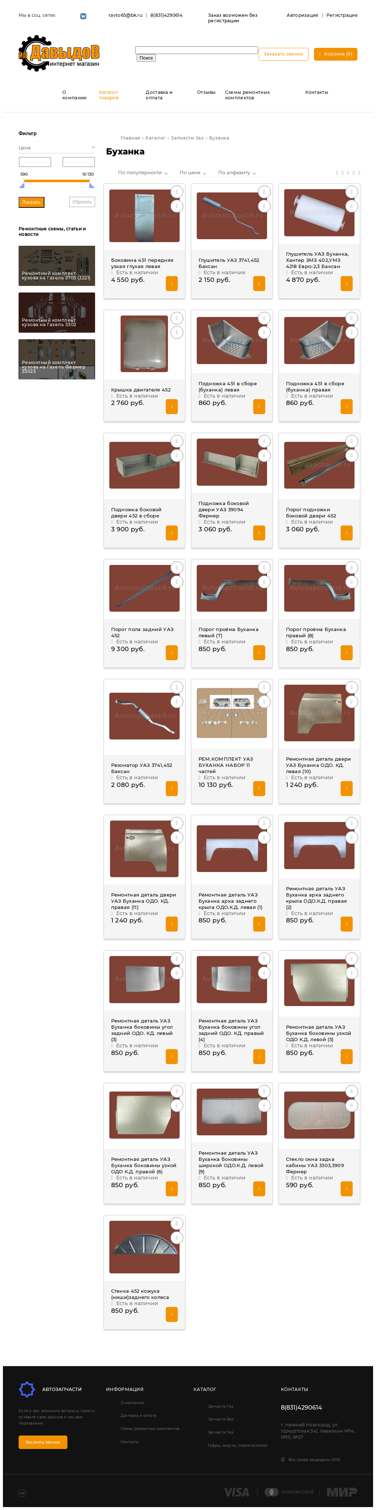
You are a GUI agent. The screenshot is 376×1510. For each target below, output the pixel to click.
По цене (190, 172)
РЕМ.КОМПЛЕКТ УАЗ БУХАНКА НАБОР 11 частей (226, 765)
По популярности (140, 172)
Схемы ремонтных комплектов (247, 94)
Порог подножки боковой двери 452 (311, 512)
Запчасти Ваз (221, 1419)
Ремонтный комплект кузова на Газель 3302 (49, 322)
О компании (74, 94)
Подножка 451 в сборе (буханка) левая (228, 387)
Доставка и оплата (159, 94)
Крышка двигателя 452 (141, 390)
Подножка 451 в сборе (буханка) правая (315, 387)
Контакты (316, 92)
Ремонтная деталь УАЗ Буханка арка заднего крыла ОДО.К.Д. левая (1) (231, 901)
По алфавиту (234, 172)
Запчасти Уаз (220, 1432)
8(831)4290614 (166, 15)
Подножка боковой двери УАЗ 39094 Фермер (224, 509)
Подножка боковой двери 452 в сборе (136, 512)
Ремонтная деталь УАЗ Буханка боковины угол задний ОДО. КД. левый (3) (142, 1030)
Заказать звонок (283, 54)
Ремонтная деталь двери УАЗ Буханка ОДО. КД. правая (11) (143, 901)
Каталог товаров (108, 94)
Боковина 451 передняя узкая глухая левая (142, 263)
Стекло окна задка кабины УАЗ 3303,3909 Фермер (315, 1165)
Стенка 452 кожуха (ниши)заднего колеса (140, 1294)
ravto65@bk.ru (125, 15)
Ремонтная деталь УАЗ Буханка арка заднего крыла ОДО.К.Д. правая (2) (316, 898)
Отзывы (206, 92)
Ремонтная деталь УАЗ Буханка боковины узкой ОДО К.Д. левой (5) (319, 1033)
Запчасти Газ (220, 1406)
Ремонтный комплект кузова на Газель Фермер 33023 (53, 367)
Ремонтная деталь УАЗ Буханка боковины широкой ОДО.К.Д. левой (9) (231, 1162)
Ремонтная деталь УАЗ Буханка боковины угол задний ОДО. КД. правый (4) (231, 1030)
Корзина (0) (335, 54)
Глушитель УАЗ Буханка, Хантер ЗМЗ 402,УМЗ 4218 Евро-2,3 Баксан (317, 260)
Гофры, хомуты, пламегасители (237, 1445)
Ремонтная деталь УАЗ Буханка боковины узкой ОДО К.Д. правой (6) (144, 1165)
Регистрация (341, 15)
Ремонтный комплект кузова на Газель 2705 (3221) (56, 275)
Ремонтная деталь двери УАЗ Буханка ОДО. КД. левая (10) (318, 765)
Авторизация (302, 15)
